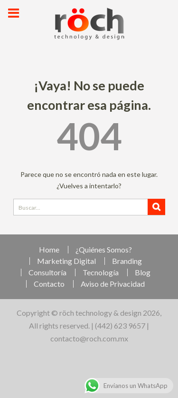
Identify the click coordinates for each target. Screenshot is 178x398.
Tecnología (101, 272)
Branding (127, 261)
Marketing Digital (66, 261)
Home (49, 249)
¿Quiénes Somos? (103, 249)
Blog (142, 272)
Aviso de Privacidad (113, 284)
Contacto (49, 284)
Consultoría (47, 272)
